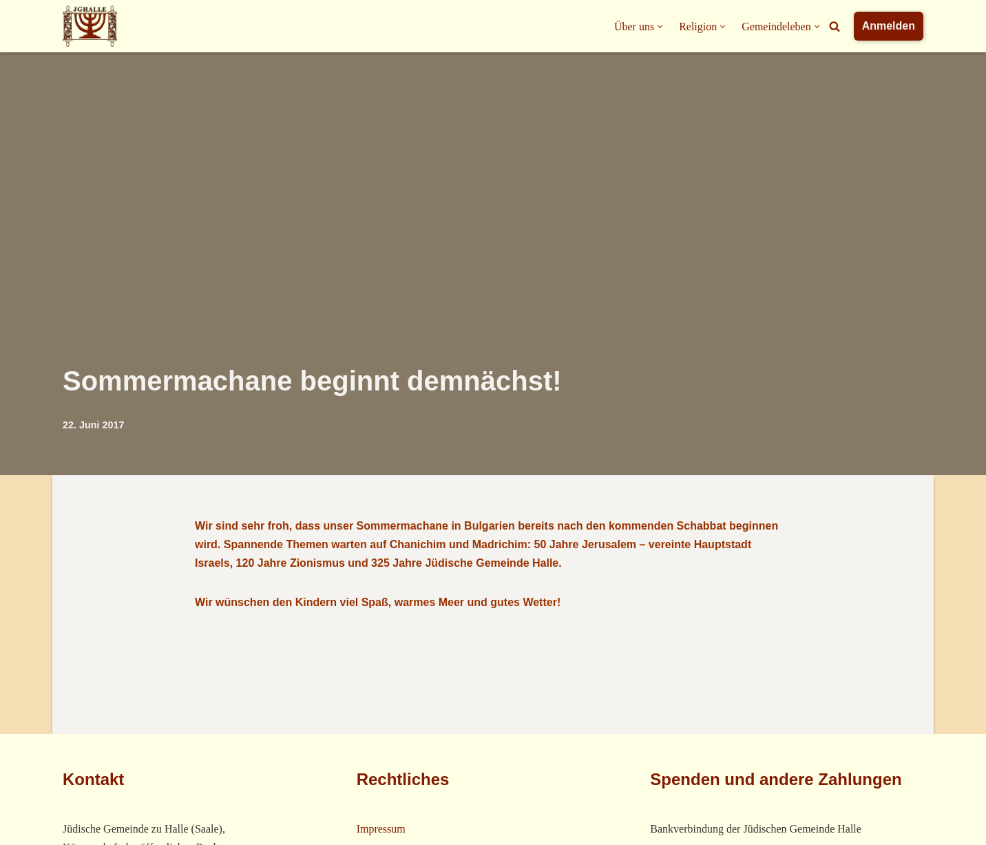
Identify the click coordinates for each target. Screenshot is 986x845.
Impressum (381, 829)
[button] (660, 26)
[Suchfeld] (834, 26)
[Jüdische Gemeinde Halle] (90, 26)
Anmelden (888, 26)
